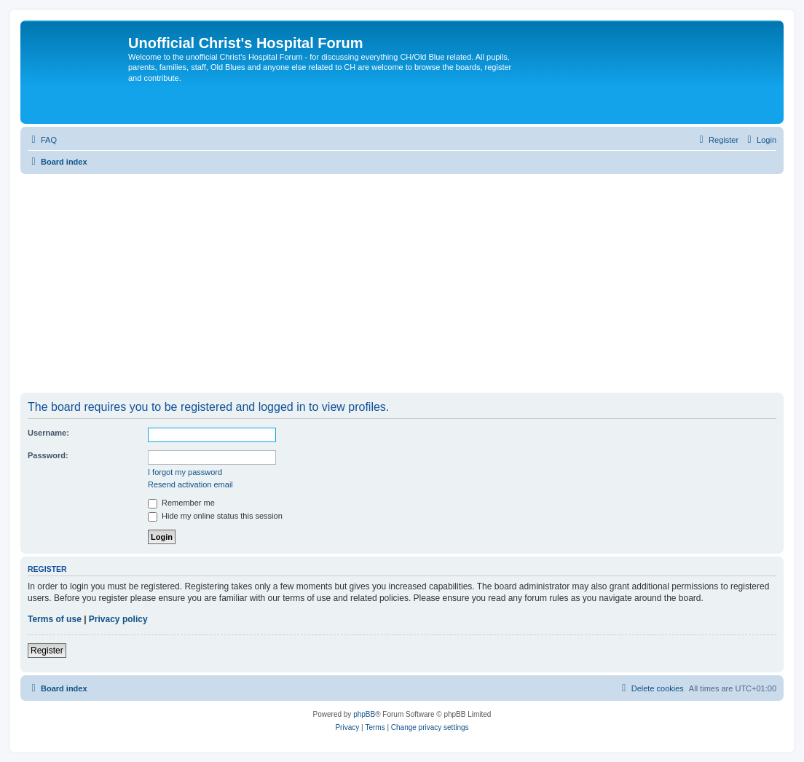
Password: (48, 455)
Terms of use (55, 619)
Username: (48, 432)
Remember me (181, 502)
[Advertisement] (402, 283)
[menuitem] (42, 140)
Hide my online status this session (215, 515)
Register (47, 650)
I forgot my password (185, 472)
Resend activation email (190, 484)
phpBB (364, 714)
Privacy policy (118, 619)
